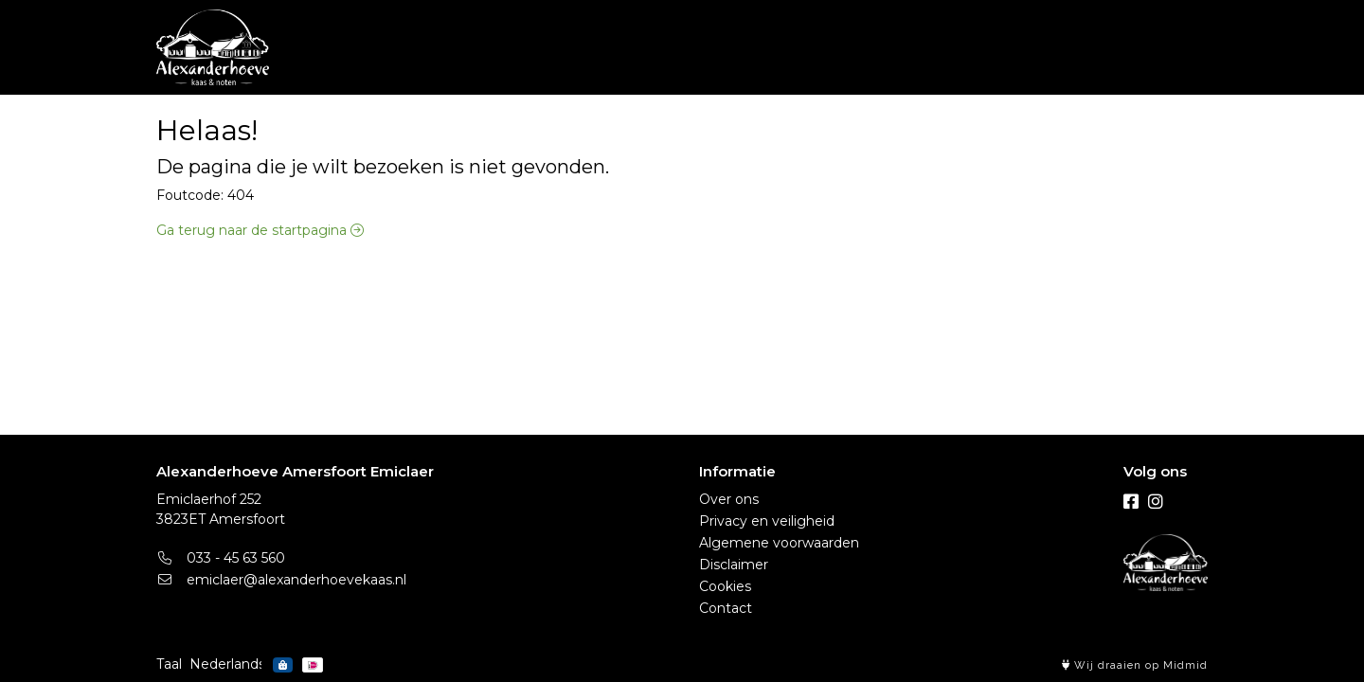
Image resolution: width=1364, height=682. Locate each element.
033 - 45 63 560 (220, 557)
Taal (169, 664)
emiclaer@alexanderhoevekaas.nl (281, 579)
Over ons (729, 499)
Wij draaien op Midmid (1135, 665)
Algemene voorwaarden (779, 542)
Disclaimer (733, 564)
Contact (725, 608)
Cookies (725, 586)
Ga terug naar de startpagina (260, 230)
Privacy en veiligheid (767, 520)
